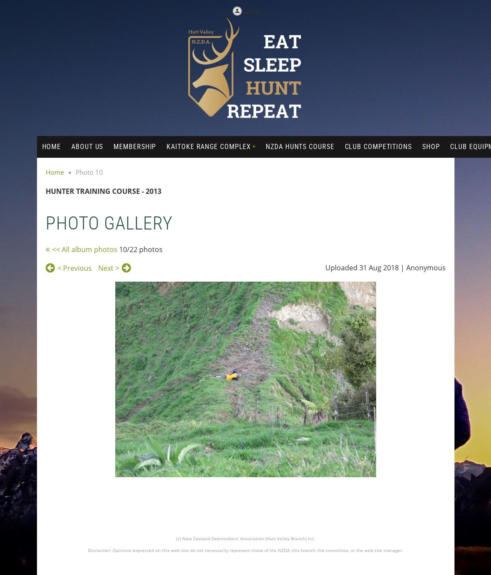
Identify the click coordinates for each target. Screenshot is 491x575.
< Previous (74, 268)
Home (55, 172)
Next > (108, 268)
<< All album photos (84, 249)
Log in (252, 10)
